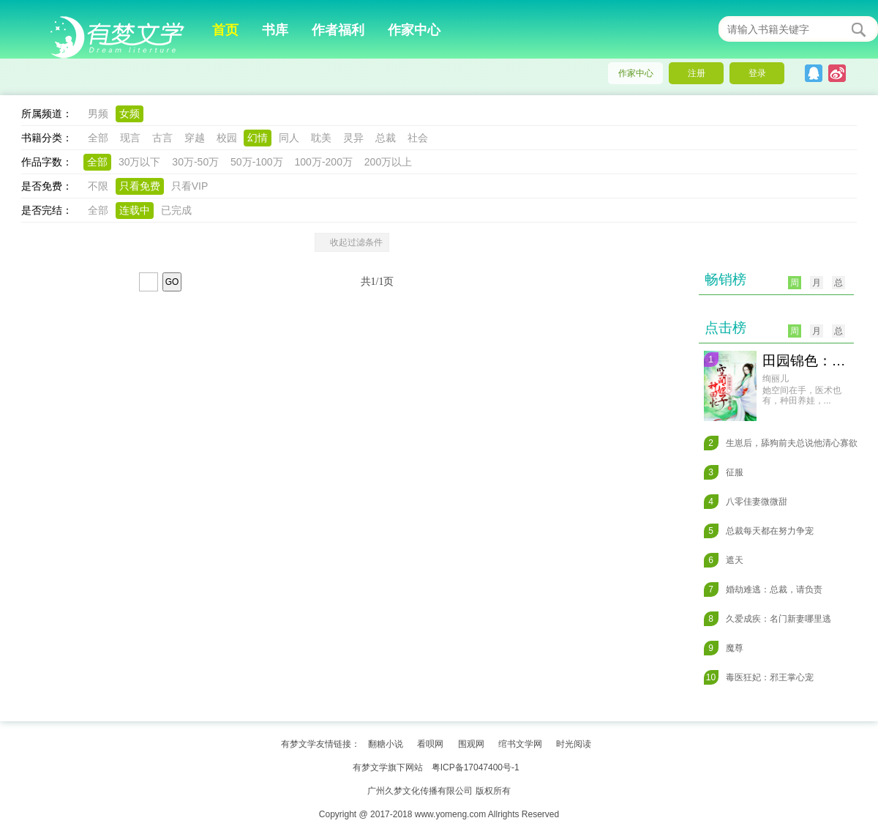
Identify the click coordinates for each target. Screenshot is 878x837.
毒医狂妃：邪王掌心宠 (759, 677)
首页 (225, 30)
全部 (98, 138)
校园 (227, 138)
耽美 (321, 138)
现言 (130, 138)
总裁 (385, 138)
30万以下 (140, 162)
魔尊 (723, 648)
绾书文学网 (520, 744)
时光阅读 (573, 744)
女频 (129, 113)
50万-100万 (256, 162)
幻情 (257, 138)
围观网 (471, 744)
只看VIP (190, 186)
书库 (275, 30)
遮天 (723, 560)
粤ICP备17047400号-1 (475, 767)
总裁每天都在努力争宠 (759, 531)
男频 (98, 113)
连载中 (134, 210)
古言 (162, 138)
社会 (418, 138)
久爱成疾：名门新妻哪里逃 (767, 618)
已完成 (176, 210)
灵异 (353, 138)
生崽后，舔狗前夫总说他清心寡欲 (781, 443)
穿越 (194, 138)
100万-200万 (324, 162)
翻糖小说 (385, 744)
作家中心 (414, 30)
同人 (289, 138)
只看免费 (139, 186)
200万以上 (388, 162)
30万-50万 (195, 162)
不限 (98, 186)
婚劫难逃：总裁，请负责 (763, 589)
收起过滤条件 (352, 242)
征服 (723, 472)
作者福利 (338, 30)
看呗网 (430, 744)
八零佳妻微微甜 (745, 501)
